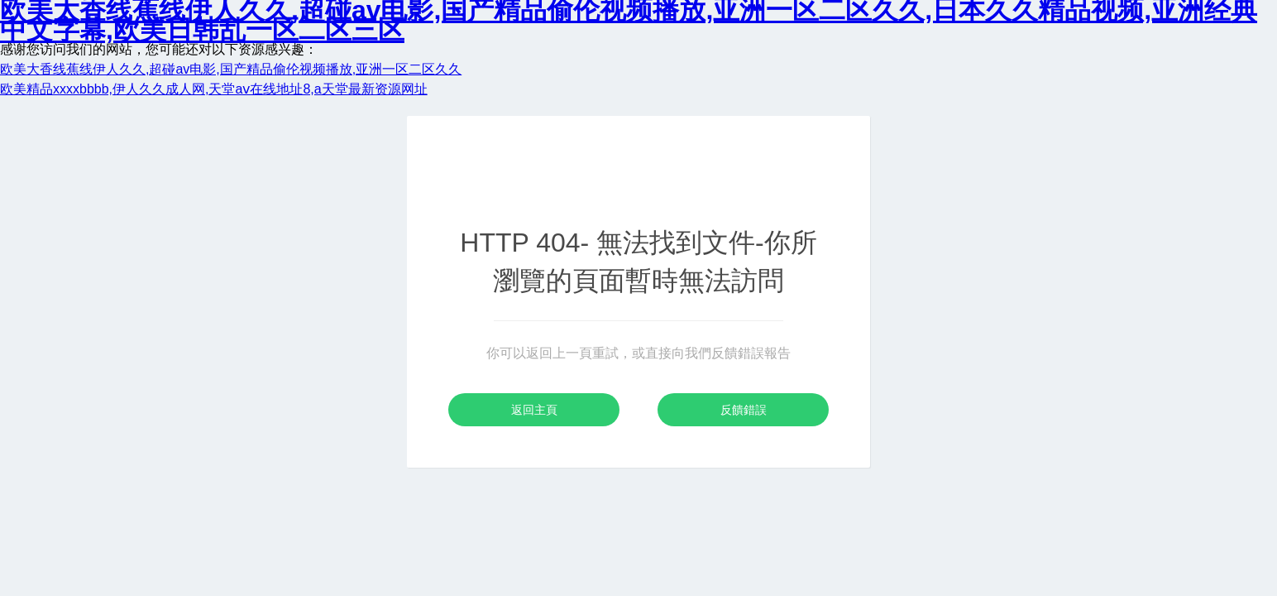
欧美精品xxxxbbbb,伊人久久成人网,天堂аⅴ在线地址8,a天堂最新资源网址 (214, 89)
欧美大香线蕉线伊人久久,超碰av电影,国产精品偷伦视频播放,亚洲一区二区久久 (231, 69)
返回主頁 (534, 409)
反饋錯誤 (743, 409)
